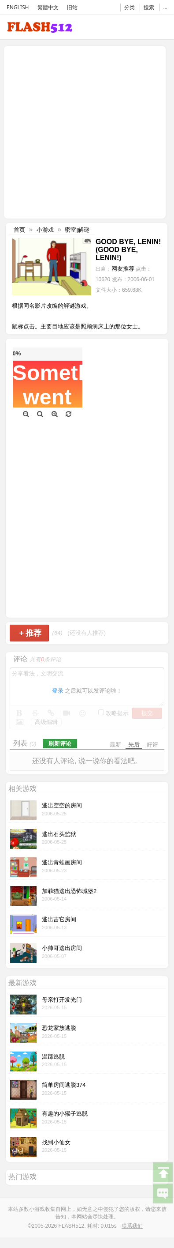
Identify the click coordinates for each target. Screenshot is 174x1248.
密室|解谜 (77, 229)
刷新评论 (59, 743)
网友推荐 (122, 268)
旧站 (72, 7)
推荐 (30, 633)
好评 (152, 744)
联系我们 (132, 1226)
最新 (115, 744)
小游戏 (45, 229)
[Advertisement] (82, 131)
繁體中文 (48, 7)
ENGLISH (18, 7)
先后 (134, 744)
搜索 (149, 7)
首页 (19, 229)
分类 (129, 7)
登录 (57, 690)
